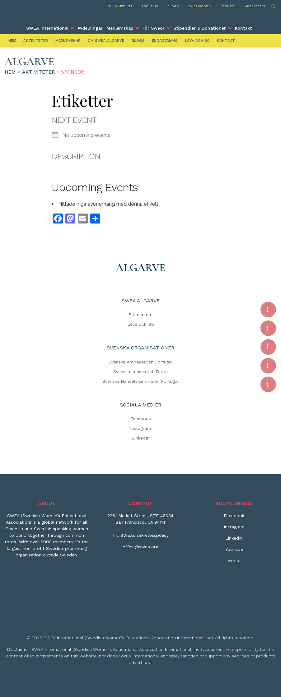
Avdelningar (90, 28)
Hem (12, 40)
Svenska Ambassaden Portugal (141, 361)
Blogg (173, 6)
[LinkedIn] (234, 540)
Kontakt (243, 28)
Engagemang (165, 40)
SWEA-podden (201, 6)
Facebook (140, 418)
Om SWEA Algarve (106, 40)
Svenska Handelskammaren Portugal (140, 381)
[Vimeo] (234, 563)
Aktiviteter (255, 6)
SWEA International (47, 28)
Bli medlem (140, 314)
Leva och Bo (197, 40)
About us (150, 6)
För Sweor (154, 28)
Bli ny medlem (120, 6)
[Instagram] (234, 529)
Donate (228, 6)
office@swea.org (140, 546)
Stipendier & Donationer (199, 28)
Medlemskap (119, 28)
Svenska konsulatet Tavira (140, 371)
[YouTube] (234, 551)
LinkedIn (140, 437)
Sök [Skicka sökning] (273, 5)
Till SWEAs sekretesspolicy (140, 535)
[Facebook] (234, 518)
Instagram (140, 428)
